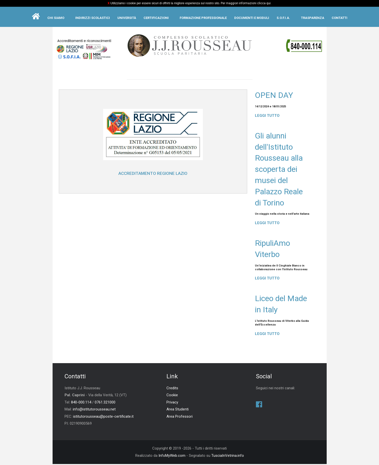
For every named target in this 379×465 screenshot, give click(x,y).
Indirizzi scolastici (92, 18)
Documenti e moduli (251, 18)
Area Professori (179, 417)
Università (126, 18)
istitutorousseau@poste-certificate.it (103, 417)
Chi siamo (55, 18)
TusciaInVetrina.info (227, 456)
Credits (172, 389)
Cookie (172, 396)
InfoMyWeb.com (171, 456)
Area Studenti (177, 410)
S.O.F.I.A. (283, 18)
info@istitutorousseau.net (94, 410)
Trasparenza (312, 18)
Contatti (339, 18)
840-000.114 (81, 403)
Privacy (172, 403)
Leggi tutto (267, 116)
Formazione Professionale (203, 18)
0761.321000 (105, 403)
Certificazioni (156, 18)
